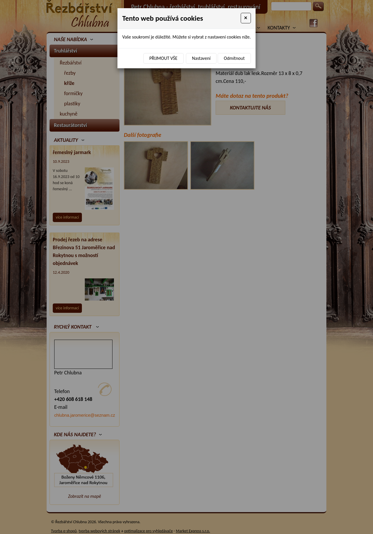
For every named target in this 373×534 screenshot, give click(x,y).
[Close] (246, 18)
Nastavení (201, 58)
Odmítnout (234, 58)
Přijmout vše (163, 58)
